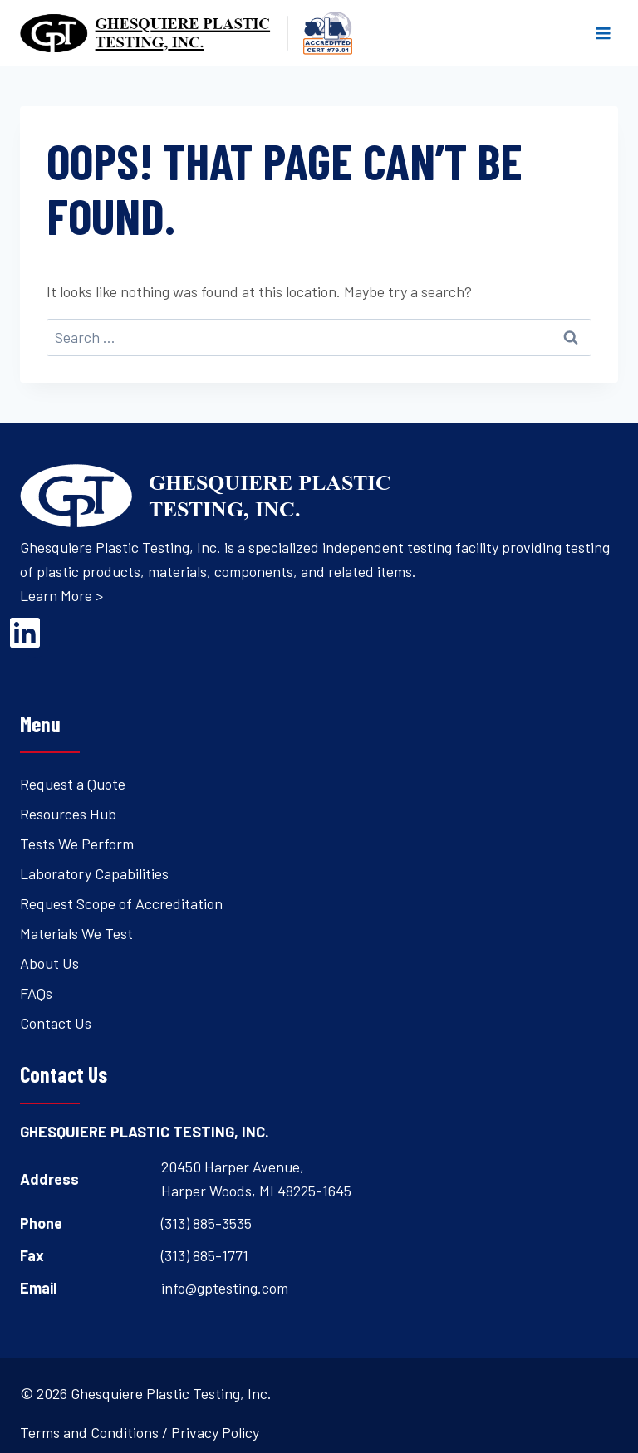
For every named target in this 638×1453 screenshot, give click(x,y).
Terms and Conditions (89, 1432)
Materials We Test (76, 933)
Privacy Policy (215, 1432)
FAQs (36, 993)
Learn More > (61, 595)
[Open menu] (602, 33)
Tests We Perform (77, 843)
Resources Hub (68, 814)
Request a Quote (72, 784)
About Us (49, 963)
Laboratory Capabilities (94, 873)
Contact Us (55, 1023)
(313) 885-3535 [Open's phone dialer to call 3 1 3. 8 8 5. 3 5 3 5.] (206, 1223)
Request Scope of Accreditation (121, 903)
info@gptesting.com (224, 1288)
